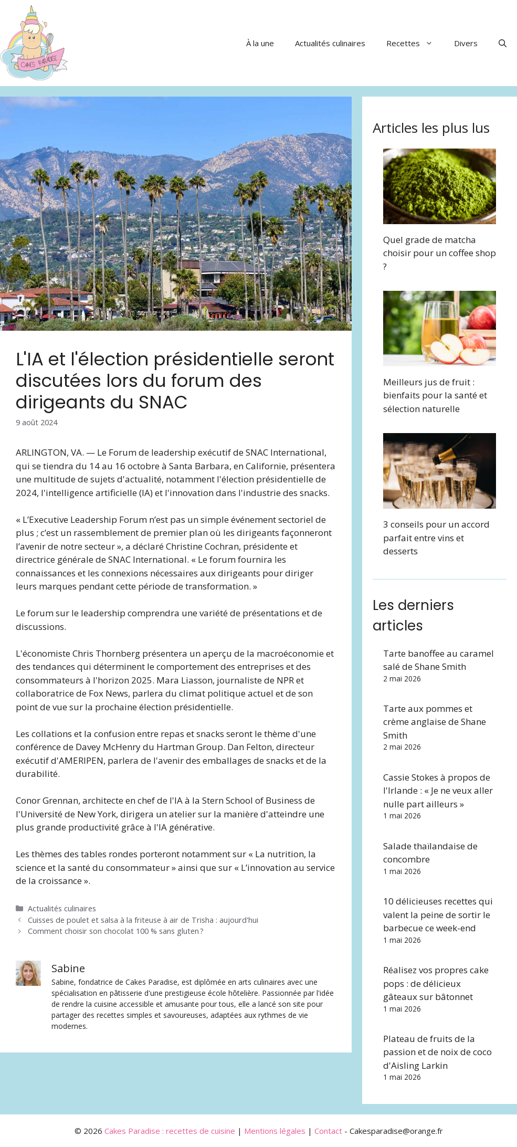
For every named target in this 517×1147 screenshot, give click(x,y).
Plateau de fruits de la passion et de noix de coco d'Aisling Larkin (437, 1052)
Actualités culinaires (330, 43)
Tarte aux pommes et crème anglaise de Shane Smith (434, 721)
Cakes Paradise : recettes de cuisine (169, 1130)
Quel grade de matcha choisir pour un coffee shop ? (439, 253)
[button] (502, 43)
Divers (466, 43)
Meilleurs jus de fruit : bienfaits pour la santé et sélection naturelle (435, 395)
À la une (260, 43)
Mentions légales (274, 1130)
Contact (328, 1130)
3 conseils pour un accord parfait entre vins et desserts (436, 537)
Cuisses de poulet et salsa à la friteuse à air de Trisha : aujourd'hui (143, 920)
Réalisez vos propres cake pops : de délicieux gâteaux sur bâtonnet (436, 983)
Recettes (415, 43)
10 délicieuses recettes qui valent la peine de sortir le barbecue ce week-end (438, 914)
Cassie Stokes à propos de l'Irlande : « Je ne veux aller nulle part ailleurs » (438, 790)
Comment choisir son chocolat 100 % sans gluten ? (116, 931)
